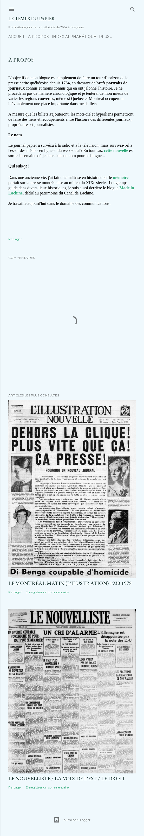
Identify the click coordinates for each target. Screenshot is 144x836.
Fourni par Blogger (72, 820)
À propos (38, 36)
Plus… (105, 36)
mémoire (120, 177)
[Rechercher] (132, 8)
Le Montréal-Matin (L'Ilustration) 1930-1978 (70, 583)
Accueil (16, 36)
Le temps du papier (31, 19)
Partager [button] (15, 239)
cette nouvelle (116, 150)
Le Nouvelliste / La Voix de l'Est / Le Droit (66, 778)
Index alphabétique (74, 36)
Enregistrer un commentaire (47, 592)
